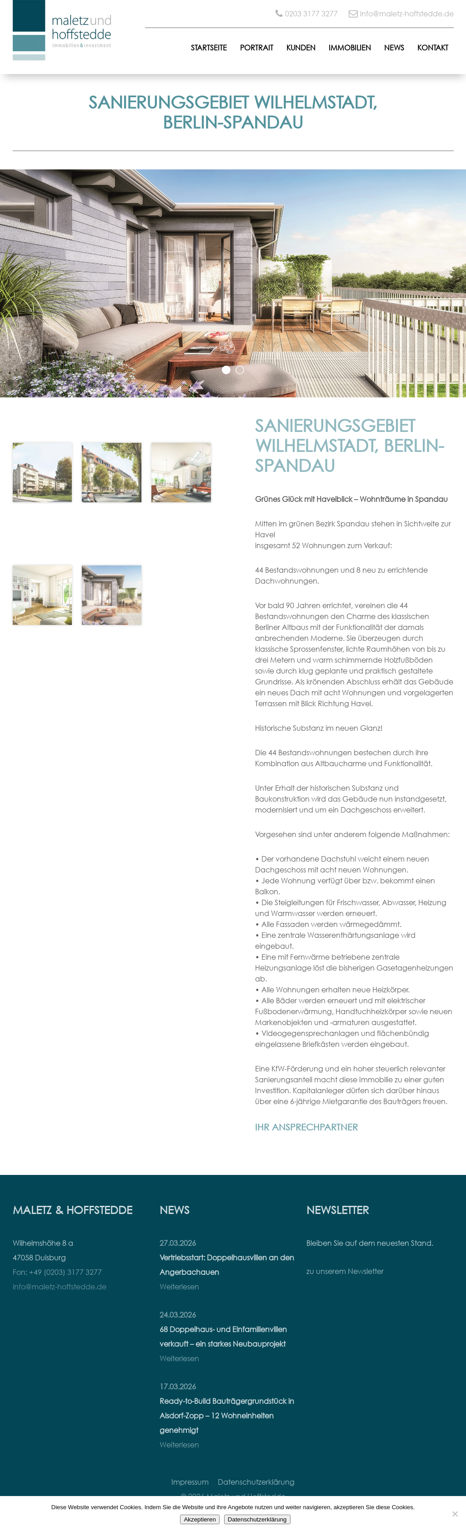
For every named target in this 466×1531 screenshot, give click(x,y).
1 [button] (226, 370)
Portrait (256, 47)
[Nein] (454, 1513)
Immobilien (350, 47)
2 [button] (240, 370)
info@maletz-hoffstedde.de (407, 13)
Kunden (301, 47)
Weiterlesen (179, 1286)
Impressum (190, 1481)
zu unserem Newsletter (345, 1271)
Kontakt (432, 47)
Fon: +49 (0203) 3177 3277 (57, 1272)
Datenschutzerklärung (256, 1481)
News (394, 47)
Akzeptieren (199, 1519)
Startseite (209, 47)
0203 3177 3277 (311, 13)
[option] (233, 283)
